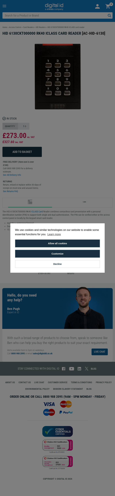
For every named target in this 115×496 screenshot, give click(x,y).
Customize (57, 253)
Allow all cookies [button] (57, 243)
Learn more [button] (54, 234)
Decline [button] (57, 264)
